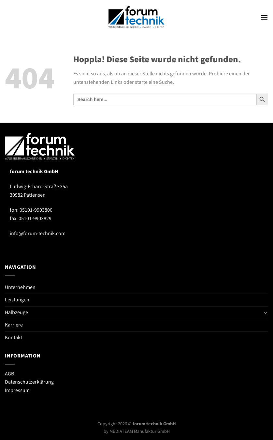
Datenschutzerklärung (29, 382)
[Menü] (264, 17)
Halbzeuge (16, 312)
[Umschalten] (265, 312)
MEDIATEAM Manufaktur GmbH (139, 431)
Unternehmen (20, 287)
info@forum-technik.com (37, 233)
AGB (9, 373)
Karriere (14, 324)
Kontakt (13, 337)
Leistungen (17, 299)
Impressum (17, 390)
